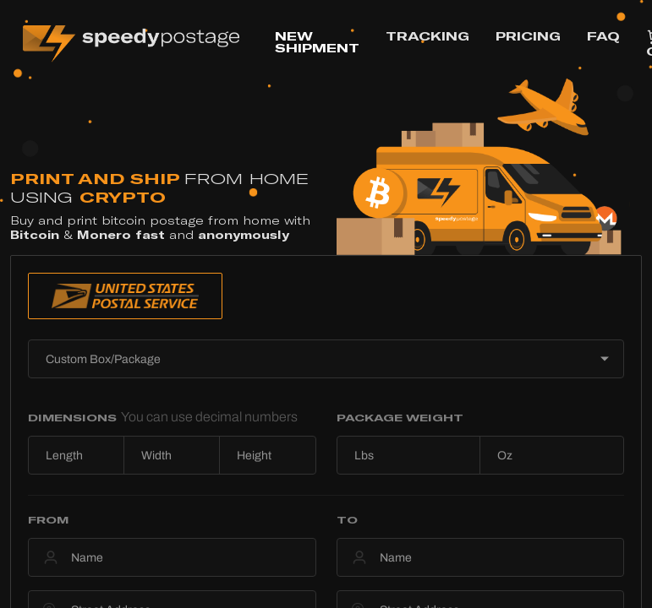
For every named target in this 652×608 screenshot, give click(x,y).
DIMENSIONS (163, 417)
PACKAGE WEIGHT (400, 417)
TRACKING (427, 36)
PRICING (528, 36)
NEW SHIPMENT (317, 42)
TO (347, 519)
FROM (48, 519)
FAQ (603, 36)
